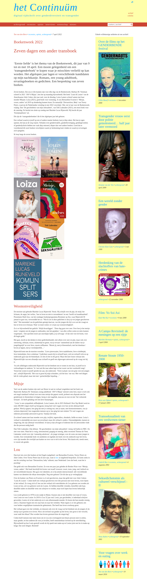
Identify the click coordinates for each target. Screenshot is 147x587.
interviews (50, 24)
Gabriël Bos (103, 462)
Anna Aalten (103, 537)
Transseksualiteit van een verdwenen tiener (112, 418)
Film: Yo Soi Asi (109, 313)
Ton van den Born (20, 34)
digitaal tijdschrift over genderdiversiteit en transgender (46, 15)
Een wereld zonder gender (110, 202)
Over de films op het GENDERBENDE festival (112, 45)
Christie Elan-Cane (106, 247)
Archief (130, 13)
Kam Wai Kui (103, 318)
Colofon (130, 16)
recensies (31, 24)
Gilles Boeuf (103, 100)
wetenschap (62, 24)
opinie (40, 24)
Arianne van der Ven (106, 185)
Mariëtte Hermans (105, 340)
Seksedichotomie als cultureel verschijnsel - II (113, 481)
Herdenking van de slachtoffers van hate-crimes (112, 266)
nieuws (73, 24)
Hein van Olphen (105, 400)
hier (57, 458)
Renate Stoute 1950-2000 (111, 357)
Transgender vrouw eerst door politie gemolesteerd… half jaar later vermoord (114, 121)
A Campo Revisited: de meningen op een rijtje (113, 332)
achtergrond (19, 24)
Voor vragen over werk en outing (113, 554)
